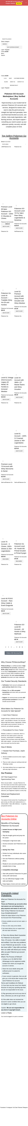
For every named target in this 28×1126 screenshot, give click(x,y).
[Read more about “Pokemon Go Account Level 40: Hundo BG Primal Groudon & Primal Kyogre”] (18, 561)
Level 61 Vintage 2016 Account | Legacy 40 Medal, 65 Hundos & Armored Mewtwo (7, 384)
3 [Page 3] (8, 647)
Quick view (3, 204)
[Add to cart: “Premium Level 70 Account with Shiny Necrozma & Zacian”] (6, 479)
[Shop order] (14, 144)
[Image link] (14, 1034)
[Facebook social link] (3, 1107)
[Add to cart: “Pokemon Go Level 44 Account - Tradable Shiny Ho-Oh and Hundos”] (6, 312)
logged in (10, 1016)
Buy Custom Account (14, 47)
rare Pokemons (18, 843)
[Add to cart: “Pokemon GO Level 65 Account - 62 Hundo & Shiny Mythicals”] (19, 641)
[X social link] (6, 1107)
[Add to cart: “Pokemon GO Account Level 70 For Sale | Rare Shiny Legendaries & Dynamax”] (19, 228)
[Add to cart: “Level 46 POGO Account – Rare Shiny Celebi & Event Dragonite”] (6, 613)
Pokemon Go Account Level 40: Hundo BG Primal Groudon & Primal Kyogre (20, 548)
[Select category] (14, 41)
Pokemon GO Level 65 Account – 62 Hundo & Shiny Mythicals (19, 629)
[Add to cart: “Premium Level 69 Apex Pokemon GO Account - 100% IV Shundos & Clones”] (6, 226)
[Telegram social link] (25, 1107)
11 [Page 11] (22, 647)
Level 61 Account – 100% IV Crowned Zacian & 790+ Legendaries (20, 438)
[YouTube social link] (15, 1107)
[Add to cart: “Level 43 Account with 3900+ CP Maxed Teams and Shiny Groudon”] (19, 397)
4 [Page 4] (11, 647)
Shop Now (19, 3)
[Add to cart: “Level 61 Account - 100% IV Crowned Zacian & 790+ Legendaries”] (19, 451)
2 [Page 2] (5, 647)
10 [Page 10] (19, 647)
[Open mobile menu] (2, 53)
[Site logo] (10, 65)
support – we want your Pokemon (16, 741)
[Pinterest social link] (20, 1107)
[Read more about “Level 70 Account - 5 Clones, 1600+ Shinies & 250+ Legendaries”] (5, 559)
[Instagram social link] (10, 1107)
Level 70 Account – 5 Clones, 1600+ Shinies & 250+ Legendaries (6, 546)
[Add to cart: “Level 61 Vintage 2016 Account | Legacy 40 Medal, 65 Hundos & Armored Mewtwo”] (6, 399)
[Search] (14, 39)
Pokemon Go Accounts (7, 222)
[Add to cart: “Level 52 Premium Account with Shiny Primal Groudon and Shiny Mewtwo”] (19, 311)
